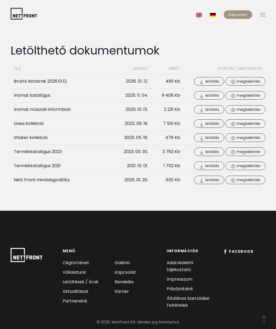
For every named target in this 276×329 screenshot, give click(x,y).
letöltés (209, 81)
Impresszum (179, 279)
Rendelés (124, 282)
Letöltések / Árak (80, 282)
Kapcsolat (238, 14)
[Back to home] (24, 12)
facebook (238, 251)
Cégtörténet (76, 263)
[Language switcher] (199, 14)
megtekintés (245, 81)
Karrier (122, 291)
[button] (262, 14)
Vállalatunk (74, 272)
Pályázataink (180, 289)
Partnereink (75, 301)
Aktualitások (75, 291)
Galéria (122, 263)
